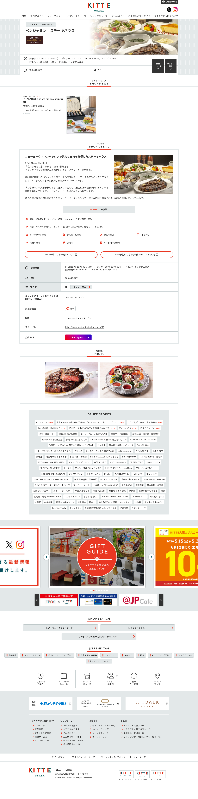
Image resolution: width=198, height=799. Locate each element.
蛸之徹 (132, 490)
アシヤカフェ (44, 422)
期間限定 (12, 655)
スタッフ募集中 (110, 679)
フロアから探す (70, 725)
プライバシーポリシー (82, 757)
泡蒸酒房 (139, 485)
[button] (91, 590)
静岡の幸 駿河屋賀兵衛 (76, 439)
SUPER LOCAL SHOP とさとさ (104, 456)
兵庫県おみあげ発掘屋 (52, 439)
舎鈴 (163, 490)
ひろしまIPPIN (142, 450)
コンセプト (40, 725)
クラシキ (78, 450)
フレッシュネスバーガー (147, 468)
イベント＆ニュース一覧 (103, 725)
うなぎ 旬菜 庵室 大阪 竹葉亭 (145, 422)
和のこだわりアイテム (100, 661)
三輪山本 (101, 445)
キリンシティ (75, 507)
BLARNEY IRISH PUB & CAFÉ (115, 496)
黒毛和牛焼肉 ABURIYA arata (47, 496)
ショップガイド (55, 16)
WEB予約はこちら (59, 254)
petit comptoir (125, 450)
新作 (142, 655)
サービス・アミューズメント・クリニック (98, 636)
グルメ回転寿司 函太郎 (150, 456)
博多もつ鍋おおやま (130, 479)
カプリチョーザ (138, 507)
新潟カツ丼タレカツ (65, 502)
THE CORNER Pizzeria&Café (118, 468)
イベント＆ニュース (76, 16)
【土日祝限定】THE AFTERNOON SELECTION (43, 100)
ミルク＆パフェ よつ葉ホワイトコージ (52, 485)
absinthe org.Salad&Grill (53, 473)
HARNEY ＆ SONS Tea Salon (143, 439)
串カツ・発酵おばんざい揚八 (88, 468)
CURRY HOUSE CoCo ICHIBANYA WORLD (52, 479)
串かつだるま (128, 428)
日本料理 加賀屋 (155, 485)
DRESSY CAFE (136, 462)
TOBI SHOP (137, 473)
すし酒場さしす (91, 496)
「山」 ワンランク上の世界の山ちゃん (53, 450)
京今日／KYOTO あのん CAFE (93, 433)
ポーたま (67, 468)
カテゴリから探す (71, 729)
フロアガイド (36, 16)
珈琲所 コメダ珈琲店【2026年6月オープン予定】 (71, 445)
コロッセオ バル (139, 496)
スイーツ (128, 655)
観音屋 (39, 456)
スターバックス (153, 462)
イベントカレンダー (101, 729)
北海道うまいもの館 (68, 433)
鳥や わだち (126, 485)
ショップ (171, 65)
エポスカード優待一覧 (134, 732)
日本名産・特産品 (88, 655)
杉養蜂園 (48, 502)
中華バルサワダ (82, 490)
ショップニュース (98, 16)
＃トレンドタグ (99, 736)
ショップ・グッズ (136, 627)
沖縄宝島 (124, 507)
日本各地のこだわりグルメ (60, 655)
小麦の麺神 (158, 450)
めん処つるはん (157, 496)
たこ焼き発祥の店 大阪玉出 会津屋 (101, 507)
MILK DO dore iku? (109, 479)
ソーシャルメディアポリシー (114, 757)
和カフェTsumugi (78, 456)
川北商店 (82, 502)
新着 (158, 65)
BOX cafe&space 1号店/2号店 (51, 462)
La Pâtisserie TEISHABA (154, 479)
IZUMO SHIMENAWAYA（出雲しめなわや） (92, 428)
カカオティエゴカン (120, 433)
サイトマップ (139, 757)
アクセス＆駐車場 (43, 732)
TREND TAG (100, 648)
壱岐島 (138, 502)
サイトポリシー (59, 757)
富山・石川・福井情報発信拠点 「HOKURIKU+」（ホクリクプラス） (90, 422)
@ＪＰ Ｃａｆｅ (150, 428)
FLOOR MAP (80, 286)
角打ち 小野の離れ (117, 490)
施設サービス (134, 679)
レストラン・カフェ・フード (59, 627)
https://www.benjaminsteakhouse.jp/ (83, 327)
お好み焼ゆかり (129, 456)
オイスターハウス (118, 462)
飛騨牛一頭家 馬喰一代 (85, 479)
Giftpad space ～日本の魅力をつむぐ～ (108, 439)
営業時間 (39, 729)
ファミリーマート (81, 485)
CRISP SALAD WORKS (50, 468)
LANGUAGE (171, 2)
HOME (23, 16)
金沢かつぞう (100, 462)
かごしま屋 (152, 473)
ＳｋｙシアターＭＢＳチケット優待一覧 (142, 736)
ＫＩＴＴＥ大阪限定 (161, 655)
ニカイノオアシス (72, 496)
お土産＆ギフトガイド (139, 16)
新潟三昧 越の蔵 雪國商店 (145, 433)
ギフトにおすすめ (32, 655)
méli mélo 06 (99, 490)
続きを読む (27, 113)
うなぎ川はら (143, 445)
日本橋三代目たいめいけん (121, 445)
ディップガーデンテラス (79, 462)
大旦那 (38, 502)
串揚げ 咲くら (93, 473)
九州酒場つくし (122, 473)
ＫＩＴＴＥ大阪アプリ (134, 725)
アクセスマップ (157, 679)
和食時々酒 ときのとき (56, 456)
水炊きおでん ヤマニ (148, 490)
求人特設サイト (70, 744)
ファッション (110, 655)
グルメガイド (117, 16)
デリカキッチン (76, 473)
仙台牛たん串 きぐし (153, 502)
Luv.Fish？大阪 (59, 507)
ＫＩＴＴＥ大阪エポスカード (137, 729)
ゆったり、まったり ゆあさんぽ (100, 450)
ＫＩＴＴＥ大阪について (166, 16)
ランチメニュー (185, 655)
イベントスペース (43, 740)
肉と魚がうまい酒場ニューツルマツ (115, 502)
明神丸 (92, 502)
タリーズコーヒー (47, 433)
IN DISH (107, 473)
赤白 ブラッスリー (41, 490)
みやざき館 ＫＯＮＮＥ (52, 428)
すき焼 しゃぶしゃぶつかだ (105, 485)
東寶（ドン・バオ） (62, 490)
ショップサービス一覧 (73, 740)
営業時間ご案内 (40, 679)
